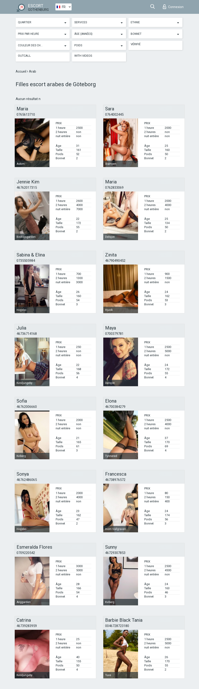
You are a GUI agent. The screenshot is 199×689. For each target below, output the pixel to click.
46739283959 (27, 626)
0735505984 (26, 261)
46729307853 (115, 553)
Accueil (21, 71)
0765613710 (26, 114)
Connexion (173, 6)
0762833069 (114, 188)
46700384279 (115, 407)
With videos (83, 55)
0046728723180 (117, 626)
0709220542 (26, 553)
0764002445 (114, 114)
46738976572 (115, 480)
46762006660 (27, 407)
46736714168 (27, 334)
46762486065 (27, 480)
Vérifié (136, 44)
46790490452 (115, 261)
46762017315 (27, 188)
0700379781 (114, 334)
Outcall (24, 55)
